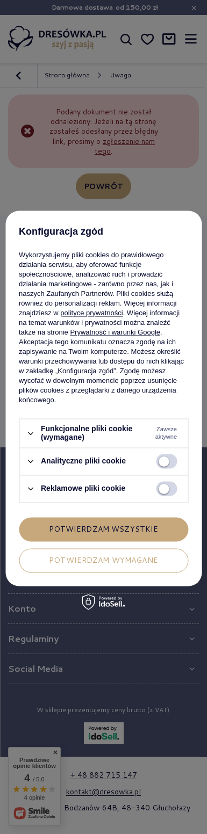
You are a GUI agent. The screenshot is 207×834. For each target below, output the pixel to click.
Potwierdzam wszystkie (104, 529)
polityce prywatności (91, 313)
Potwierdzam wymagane (103, 560)
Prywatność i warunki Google (115, 333)
